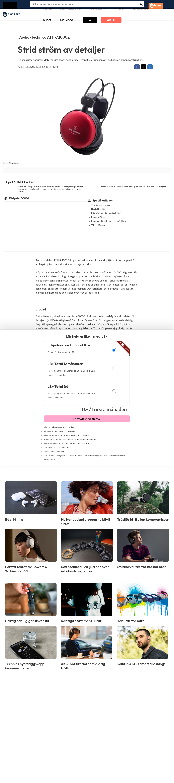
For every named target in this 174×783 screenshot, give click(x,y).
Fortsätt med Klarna (86, 419)
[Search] (141, 4)
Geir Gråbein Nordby (29, 67)
